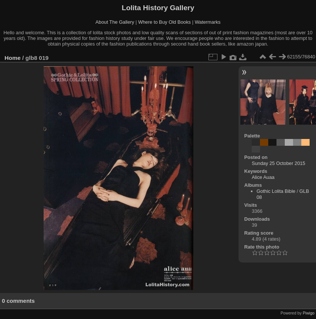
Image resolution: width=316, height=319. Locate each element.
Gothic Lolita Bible (276, 191)
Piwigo (308, 313)
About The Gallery (115, 22)
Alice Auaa (263, 177)
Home (13, 58)
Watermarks (208, 22)
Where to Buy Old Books (164, 22)
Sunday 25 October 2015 (278, 163)
